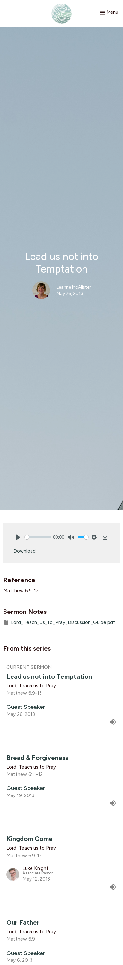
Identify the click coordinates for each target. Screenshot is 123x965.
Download (24, 551)
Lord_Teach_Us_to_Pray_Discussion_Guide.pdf (59, 622)
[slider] (38, 537)
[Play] (18, 537)
